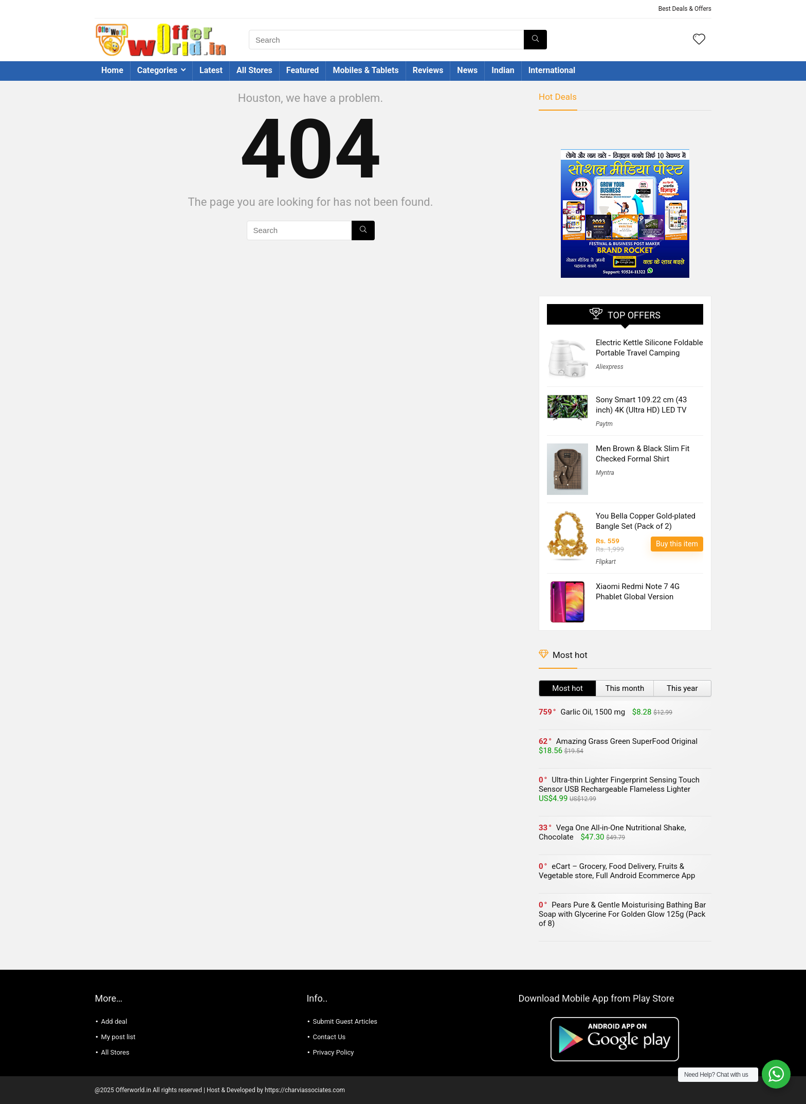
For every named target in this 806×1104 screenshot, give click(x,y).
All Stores (254, 70)
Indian (502, 70)
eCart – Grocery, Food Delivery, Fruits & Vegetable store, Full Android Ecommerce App (617, 871)
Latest (211, 70)
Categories (157, 70)
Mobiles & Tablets (365, 70)
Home (112, 70)
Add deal (114, 1021)
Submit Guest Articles (345, 1021)
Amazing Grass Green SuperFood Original (627, 741)
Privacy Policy (333, 1052)
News (467, 70)
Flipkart (606, 561)
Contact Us (329, 1037)
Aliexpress (610, 366)
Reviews (428, 70)
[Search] (535, 39)
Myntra (605, 472)
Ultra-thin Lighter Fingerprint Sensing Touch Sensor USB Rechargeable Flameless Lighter (619, 784)
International (552, 70)
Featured (302, 70)
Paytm (604, 424)
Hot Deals (558, 97)
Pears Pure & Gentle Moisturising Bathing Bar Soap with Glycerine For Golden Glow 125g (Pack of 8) (622, 914)
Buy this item (677, 544)
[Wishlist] (699, 40)
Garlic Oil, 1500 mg (592, 712)
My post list (118, 1037)
